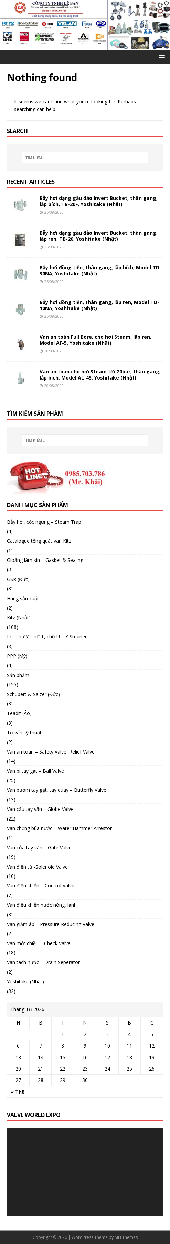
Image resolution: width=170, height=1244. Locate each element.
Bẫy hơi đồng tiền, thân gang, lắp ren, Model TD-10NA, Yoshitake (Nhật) (99, 305)
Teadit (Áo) (19, 713)
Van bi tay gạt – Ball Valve (35, 771)
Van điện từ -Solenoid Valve (37, 866)
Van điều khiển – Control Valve (40, 885)
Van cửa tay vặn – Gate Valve (39, 847)
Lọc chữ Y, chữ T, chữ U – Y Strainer (47, 636)
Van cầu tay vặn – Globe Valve (40, 809)
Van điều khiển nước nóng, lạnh (42, 905)
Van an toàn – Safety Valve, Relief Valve (51, 751)
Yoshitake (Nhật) (25, 981)
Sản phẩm (18, 675)
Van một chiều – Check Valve (39, 943)
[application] (85, 1172)
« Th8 (17, 1091)
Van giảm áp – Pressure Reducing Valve (50, 924)
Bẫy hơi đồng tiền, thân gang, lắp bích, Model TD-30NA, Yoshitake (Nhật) (100, 270)
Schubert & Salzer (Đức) (33, 694)
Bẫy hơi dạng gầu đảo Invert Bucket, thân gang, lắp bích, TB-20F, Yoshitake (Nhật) (99, 201)
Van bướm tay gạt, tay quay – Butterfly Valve (56, 790)
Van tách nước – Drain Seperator (43, 962)
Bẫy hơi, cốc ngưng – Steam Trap (44, 522)
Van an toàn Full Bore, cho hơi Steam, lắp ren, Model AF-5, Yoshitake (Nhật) (95, 339)
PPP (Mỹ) (17, 656)
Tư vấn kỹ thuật (24, 732)
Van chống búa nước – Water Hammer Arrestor (59, 828)
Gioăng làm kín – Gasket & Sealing (45, 560)
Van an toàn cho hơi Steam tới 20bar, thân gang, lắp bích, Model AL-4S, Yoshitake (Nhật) (100, 374)
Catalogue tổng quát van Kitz (39, 541)
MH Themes (126, 1237)
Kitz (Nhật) (19, 617)
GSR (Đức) (18, 579)
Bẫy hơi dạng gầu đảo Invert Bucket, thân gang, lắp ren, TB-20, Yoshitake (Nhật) (99, 235)
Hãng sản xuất (23, 598)
